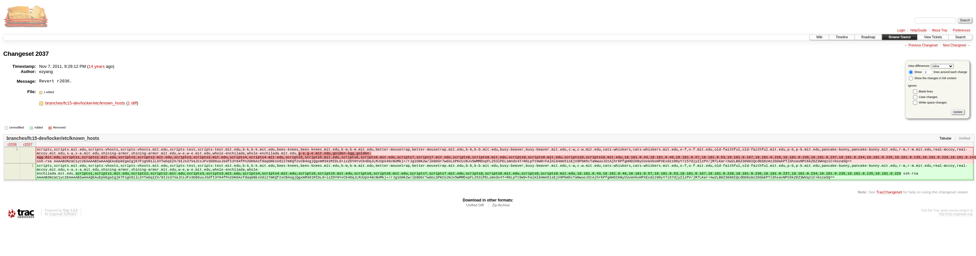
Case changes (928, 97)
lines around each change (945, 72)
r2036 (12, 145)
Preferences (961, 30)
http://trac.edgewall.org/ (956, 223)
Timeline (842, 37)
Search (960, 37)
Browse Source (900, 37)
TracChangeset (889, 201)
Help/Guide (918, 30)
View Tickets (933, 37)
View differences (919, 65)
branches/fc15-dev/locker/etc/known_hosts (85, 103)
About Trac (939, 30)
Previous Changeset (923, 45)
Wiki (819, 37)
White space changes (933, 102)
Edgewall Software (62, 223)
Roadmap (868, 37)
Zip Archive (501, 214)
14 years (96, 66)
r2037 (27, 145)
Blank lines (926, 91)
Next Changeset (954, 45)
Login (901, 30)
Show (915, 72)
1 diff (132, 103)
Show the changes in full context (933, 78)
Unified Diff (475, 214)
